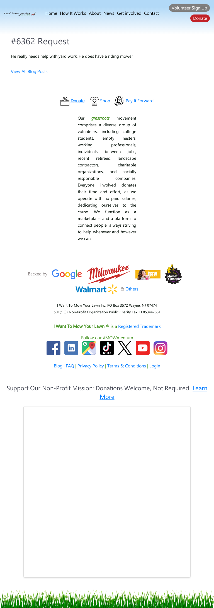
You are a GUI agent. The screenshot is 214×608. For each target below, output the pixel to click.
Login (154, 366)
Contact (151, 13)
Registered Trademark (139, 326)
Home (51, 13)
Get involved (129, 13)
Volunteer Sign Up (189, 8)
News (108, 13)
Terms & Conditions (126, 366)
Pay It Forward (140, 100)
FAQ (70, 366)
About (95, 13)
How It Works (73, 13)
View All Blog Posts (29, 71)
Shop (105, 100)
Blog (58, 366)
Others (131, 289)
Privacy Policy (90, 366)
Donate (200, 18)
